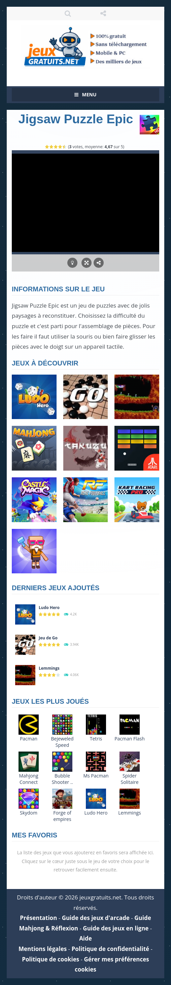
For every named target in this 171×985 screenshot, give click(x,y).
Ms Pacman (95, 775)
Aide (85, 938)
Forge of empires (62, 815)
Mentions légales (43, 949)
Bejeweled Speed (62, 741)
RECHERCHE (68, 13)
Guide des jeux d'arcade (96, 918)
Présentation (38, 918)
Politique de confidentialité (110, 949)
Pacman (28, 738)
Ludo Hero (49, 607)
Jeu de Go (48, 638)
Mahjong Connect (28, 778)
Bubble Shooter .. (62, 778)
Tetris (96, 738)
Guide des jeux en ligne (115, 928)
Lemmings (49, 668)
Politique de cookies (50, 959)
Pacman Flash (129, 738)
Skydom (28, 812)
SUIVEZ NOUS (103, 13)
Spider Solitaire (129, 778)
